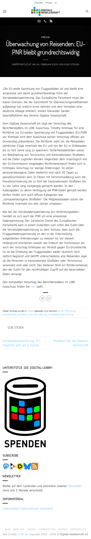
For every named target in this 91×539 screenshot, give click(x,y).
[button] (5, 11)
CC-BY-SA (22, 534)
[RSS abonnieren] (51, 21)
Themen (31, 529)
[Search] (87, 11)
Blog (7, 529)
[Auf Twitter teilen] (42, 298)
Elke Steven (71, 64)
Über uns (18, 529)
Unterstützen (47, 529)
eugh (73, 310)
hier (33, 286)
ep (59, 310)
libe (40, 314)
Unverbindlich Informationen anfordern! (28, 508)
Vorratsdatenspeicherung (60, 314)
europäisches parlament (15, 314)
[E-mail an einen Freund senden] (49, 298)
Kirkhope (32, 314)
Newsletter (75, 486)
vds (45, 314)
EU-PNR (65, 310)
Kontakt (39, 2)
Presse (48, 2)
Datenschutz (78, 529)
